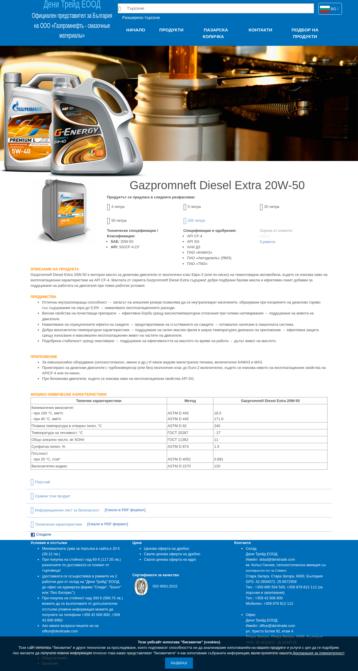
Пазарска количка (215, 33)
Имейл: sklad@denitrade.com (270, 559)
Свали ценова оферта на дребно (172, 554)
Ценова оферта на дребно (166, 548)
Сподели (41, 534)
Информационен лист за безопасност (66, 510)
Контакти (260, 29)
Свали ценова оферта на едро (170, 559)
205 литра (194, 220)
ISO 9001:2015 (154, 586)
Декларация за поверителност (318, 653)
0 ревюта (267, 242)
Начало (135, 29)
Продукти (171, 29)
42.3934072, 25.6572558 (275, 581)
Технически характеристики (57, 524)
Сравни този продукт (51, 496)
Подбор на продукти (304, 33)
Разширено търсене (141, 17)
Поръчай (40, 482)
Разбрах (179, 663)
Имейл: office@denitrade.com (270, 625)
